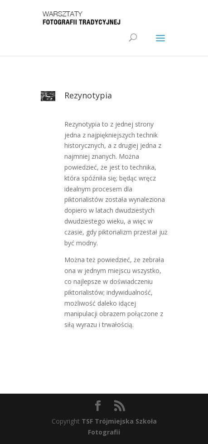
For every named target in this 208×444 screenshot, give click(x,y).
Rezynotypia (88, 95)
